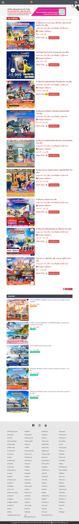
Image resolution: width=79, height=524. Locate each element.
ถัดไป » (70, 289)
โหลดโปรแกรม (54, 37)
